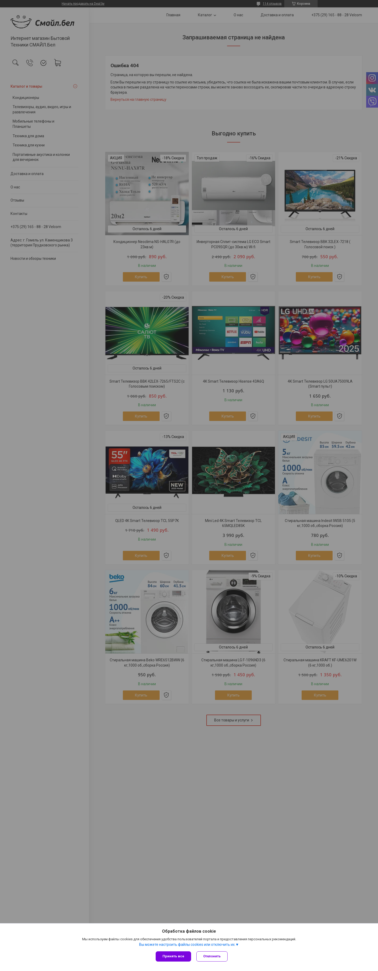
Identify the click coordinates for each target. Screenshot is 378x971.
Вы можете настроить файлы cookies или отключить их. (187, 944)
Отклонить (212, 956)
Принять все (173, 956)
